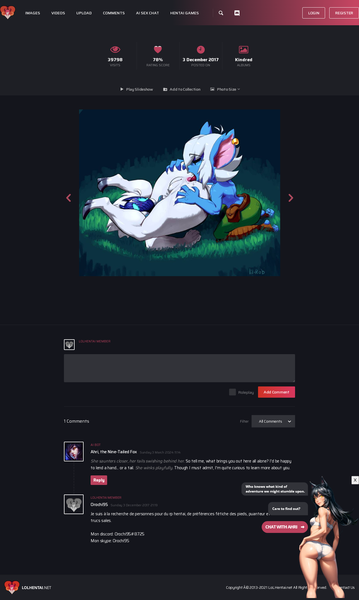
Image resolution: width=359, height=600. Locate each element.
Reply (98, 480)
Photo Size (226, 89)
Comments (114, 13)
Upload (84, 13)
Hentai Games (184, 13)
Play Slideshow (139, 89)
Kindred (243, 59)
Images (32, 13)
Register (344, 13)
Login (313, 13)
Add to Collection (185, 89)
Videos (58, 13)
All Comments (270, 421)
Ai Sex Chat (147, 13)
